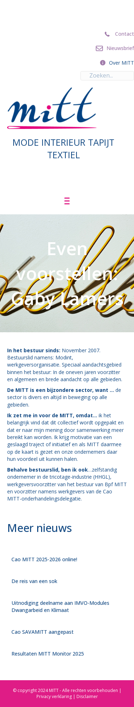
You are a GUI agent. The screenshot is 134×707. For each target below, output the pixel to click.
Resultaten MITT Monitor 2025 (47, 653)
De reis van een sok (34, 581)
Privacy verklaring (54, 696)
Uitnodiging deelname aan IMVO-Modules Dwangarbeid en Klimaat (60, 606)
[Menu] (67, 201)
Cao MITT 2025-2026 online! (44, 559)
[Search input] (107, 75)
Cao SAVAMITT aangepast (42, 631)
